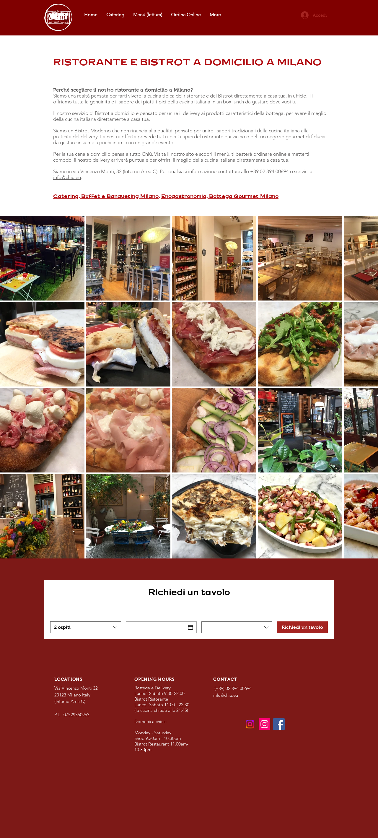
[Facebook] (279, 724)
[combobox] (85, 627)
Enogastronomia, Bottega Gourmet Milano (219, 196)
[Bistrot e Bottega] (250, 724)
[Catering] (264, 724)
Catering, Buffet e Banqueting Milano (106, 196)
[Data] (156, 627)
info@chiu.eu (67, 177)
